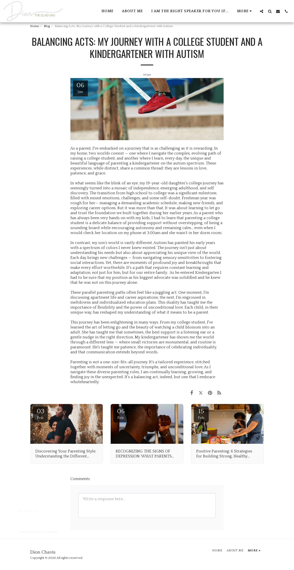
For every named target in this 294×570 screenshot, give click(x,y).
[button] (261, 11)
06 (120, 414)
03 (40, 414)
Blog (47, 26)
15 (201, 414)
